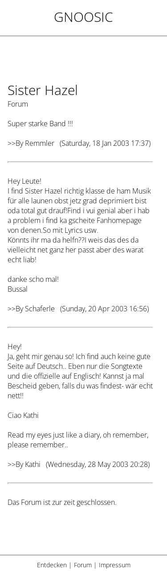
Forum (83, 565)
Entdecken (52, 565)
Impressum (114, 565)
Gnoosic (83, 17)
